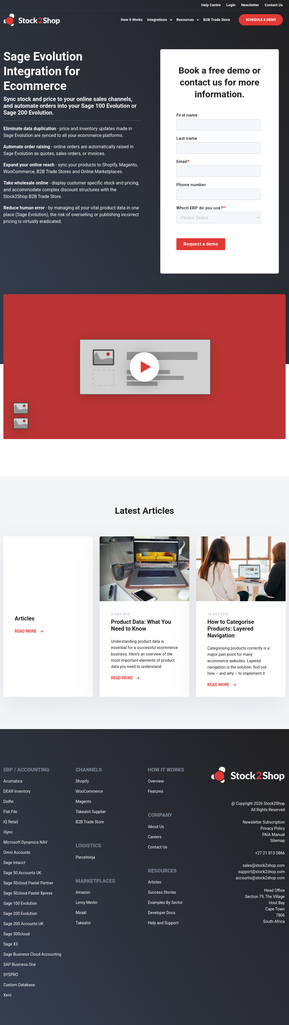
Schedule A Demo (261, 20)
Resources (187, 20)
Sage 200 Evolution (20, 913)
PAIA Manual (273, 834)
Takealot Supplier (91, 811)
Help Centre (211, 5)
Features (155, 791)
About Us (156, 826)
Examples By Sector (165, 902)
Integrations (159, 20)
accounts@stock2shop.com (260, 878)
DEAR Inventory (16, 791)
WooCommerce (89, 791)
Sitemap (277, 840)
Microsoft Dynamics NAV (25, 842)
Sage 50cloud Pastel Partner (28, 883)
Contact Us (274, 5)
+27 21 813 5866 (270, 853)
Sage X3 (10, 944)
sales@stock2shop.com (264, 865)
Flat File (10, 811)
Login (231, 5)
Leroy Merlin (86, 902)
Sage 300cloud (16, 934)
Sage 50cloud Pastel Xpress (27, 893)
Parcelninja (85, 857)
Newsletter (250, 5)
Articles (154, 882)
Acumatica (12, 781)
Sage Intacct (14, 862)
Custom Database (19, 985)
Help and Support (163, 923)
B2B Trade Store (216, 20)
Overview (156, 781)
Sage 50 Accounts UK (22, 873)
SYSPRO (10, 974)
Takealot (83, 923)
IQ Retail (10, 822)
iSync (8, 832)
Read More (29, 631)
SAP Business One (19, 964)
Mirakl (81, 912)
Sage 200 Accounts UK (23, 923)
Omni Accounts (16, 852)
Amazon (83, 892)
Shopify (82, 781)
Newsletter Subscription (264, 822)
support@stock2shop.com (261, 871)
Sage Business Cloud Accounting (32, 954)
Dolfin (8, 801)
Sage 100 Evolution (20, 903)
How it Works (132, 20)
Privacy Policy (272, 828)
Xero (7, 995)
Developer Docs (161, 912)
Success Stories (162, 892)
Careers (154, 837)
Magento (83, 801)
